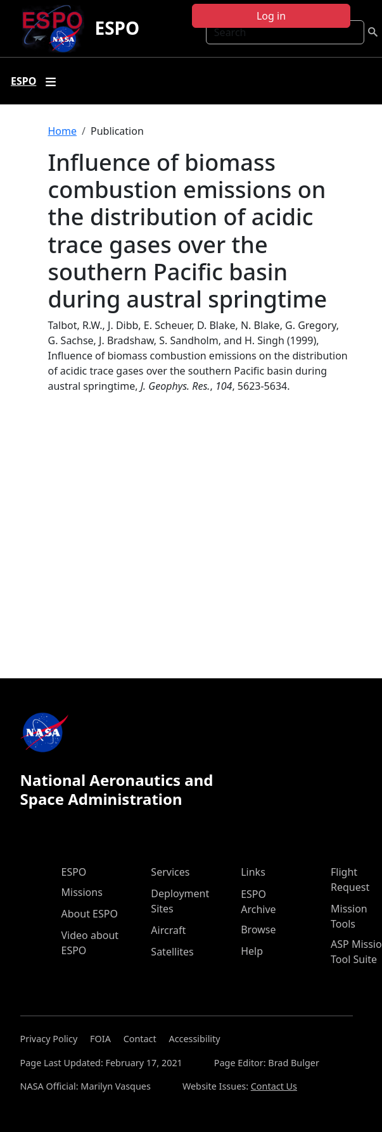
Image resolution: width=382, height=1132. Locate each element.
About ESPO (89, 914)
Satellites (172, 952)
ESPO (116, 28)
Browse (258, 929)
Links (253, 872)
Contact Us (274, 1086)
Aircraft (168, 930)
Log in (271, 16)
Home (62, 131)
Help (252, 951)
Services (170, 872)
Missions (82, 892)
